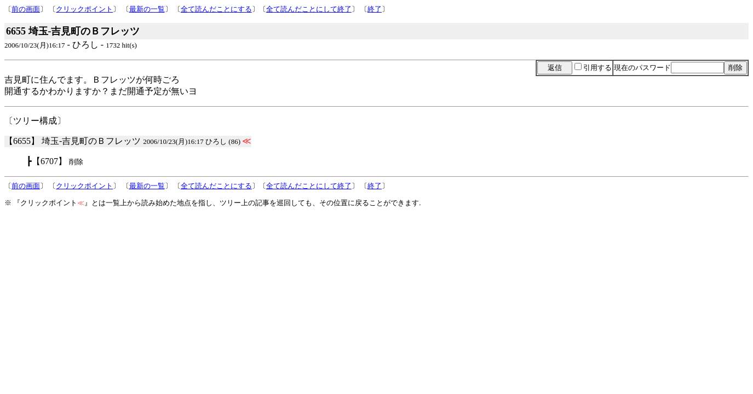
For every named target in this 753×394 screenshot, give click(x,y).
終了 (374, 9)
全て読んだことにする (216, 9)
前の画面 (26, 9)
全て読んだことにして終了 (309, 9)
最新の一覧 (147, 9)
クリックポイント (84, 9)
